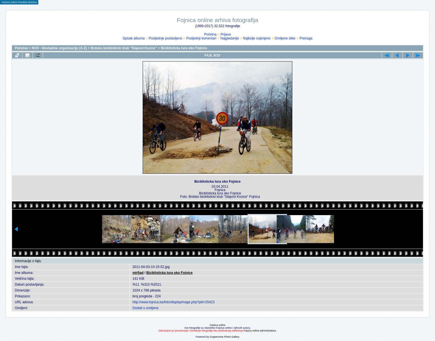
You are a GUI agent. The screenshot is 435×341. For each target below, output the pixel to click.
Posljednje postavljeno (165, 38)
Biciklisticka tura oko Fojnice (184, 48)
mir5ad (138, 273)
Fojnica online (217, 325)
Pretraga (306, 38)
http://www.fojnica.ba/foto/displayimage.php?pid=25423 (174, 302)
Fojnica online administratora (260, 330)
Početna (210, 34)
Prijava (226, 34)
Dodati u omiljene (146, 308)
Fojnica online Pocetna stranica (19, 2)
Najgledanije (229, 38)
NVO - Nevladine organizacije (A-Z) (59, 48)
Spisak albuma (134, 38)
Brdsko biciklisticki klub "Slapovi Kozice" (124, 48)
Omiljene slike (284, 38)
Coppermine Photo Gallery (224, 336)
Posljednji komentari (201, 38)
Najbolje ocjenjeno (257, 38)
